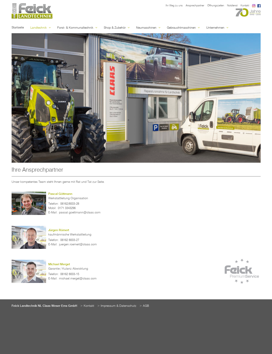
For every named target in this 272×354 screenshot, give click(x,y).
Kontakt (245, 5)
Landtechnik (40, 27)
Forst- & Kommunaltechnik (77, 27)
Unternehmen (217, 27)
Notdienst (232, 5)
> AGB (144, 305)
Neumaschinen (148, 27)
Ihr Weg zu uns (174, 5)
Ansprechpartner (195, 5)
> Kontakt (87, 305)
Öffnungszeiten (215, 5)
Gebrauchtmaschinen (183, 27)
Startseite (18, 27)
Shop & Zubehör (117, 27)
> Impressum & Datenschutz (116, 305)
